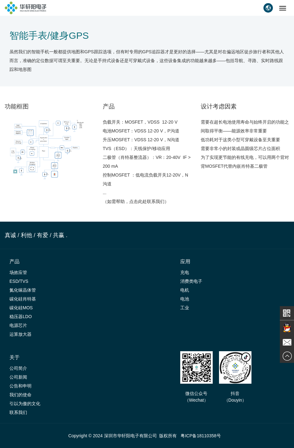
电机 (184, 290)
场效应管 (18, 272)
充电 (184, 272)
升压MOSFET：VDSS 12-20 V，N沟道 (141, 139)
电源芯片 (18, 325)
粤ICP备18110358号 (201, 435)
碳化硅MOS (21, 307)
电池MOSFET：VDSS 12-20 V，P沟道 (141, 130)
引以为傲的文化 (24, 403)
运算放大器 (20, 334)
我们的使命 (20, 394)
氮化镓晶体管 (22, 290)
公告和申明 (20, 385)
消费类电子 (191, 281)
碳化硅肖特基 (22, 298)
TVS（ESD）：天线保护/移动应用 (136, 148)
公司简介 (18, 368)
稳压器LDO (20, 316)
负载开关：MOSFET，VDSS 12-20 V (140, 122)
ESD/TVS (18, 281)
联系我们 (18, 412)
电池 (184, 298)
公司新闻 (18, 377)
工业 (184, 307)
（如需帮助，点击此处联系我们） (136, 201)
